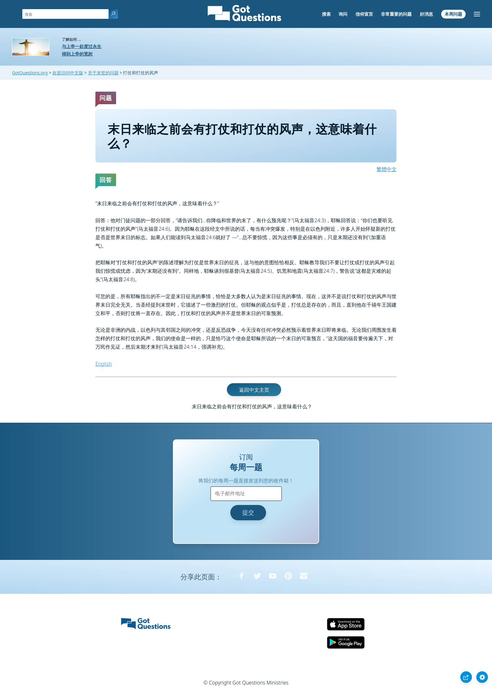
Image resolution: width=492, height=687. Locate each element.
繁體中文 (387, 169)
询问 (343, 14)
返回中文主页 (254, 389)
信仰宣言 (364, 14)
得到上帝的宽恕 (77, 54)
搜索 (326, 14)
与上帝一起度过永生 (81, 46)
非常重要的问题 (396, 14)
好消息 (426, 14)
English (103, 363)
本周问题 (453, 14)
